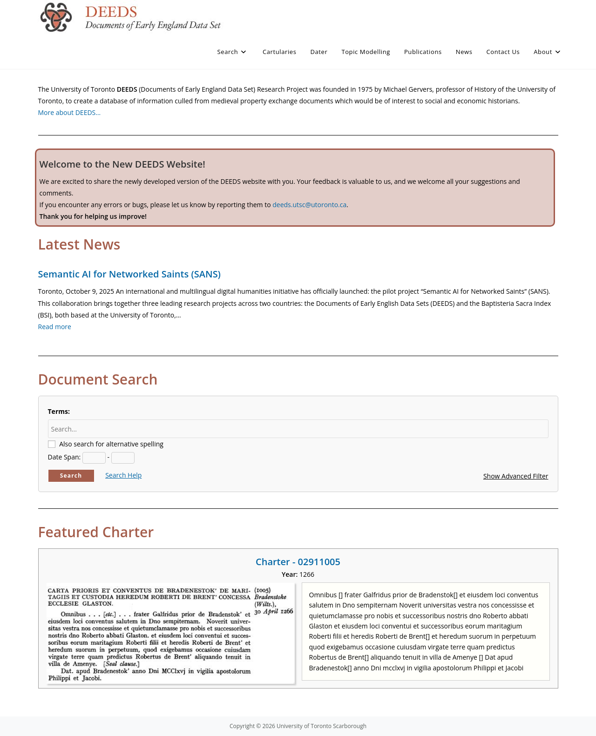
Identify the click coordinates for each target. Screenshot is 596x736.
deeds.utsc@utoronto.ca (309, 204)
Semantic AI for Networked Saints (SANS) (129, 274)
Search (71, 475)
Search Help (123, 475)
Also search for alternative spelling (111, 443)
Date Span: (64, 456)
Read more (54, 326)
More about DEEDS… (69, 112)
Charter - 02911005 (298, 561)
